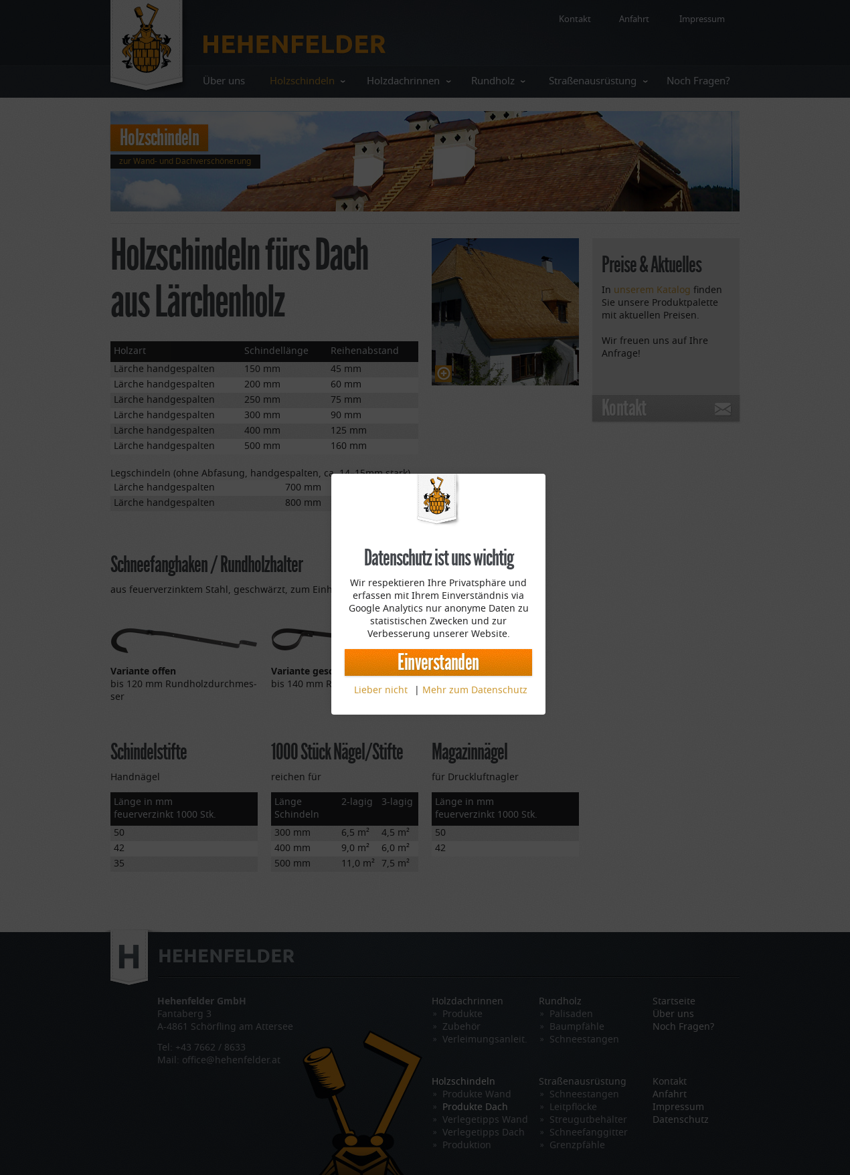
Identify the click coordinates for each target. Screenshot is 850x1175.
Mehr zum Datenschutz (474, 690)
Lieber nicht (381, 690)
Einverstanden (438, 662)
